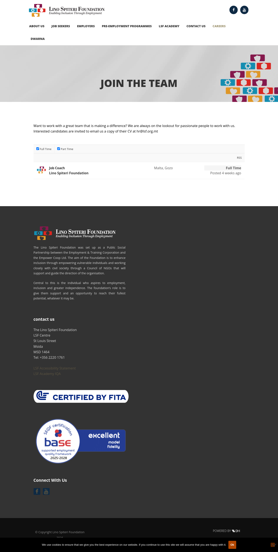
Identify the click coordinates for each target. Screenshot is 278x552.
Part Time (65, 149)
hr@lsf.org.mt (147, 131)
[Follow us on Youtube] (244, 10)
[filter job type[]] (37, 148)
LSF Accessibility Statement (55, 368)
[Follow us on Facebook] (233, 10)
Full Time (44, 149)
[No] (273, 545)
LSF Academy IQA (47, 373)
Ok (232, 544)
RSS (239, 158)
